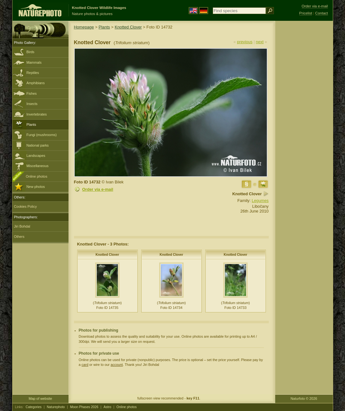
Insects (32, 104)
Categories (34, 407)
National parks (38, 145)
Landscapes (36, 155)
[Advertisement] (304, 123)
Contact (321, 13)
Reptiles (33, 73)
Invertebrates (37, 114)
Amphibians (36, 83)
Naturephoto (56, 407)
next (260, 41)
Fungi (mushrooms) (42, 135)
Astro (107, 407)
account (117, 365)
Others (19, 236)
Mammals (34, 62)
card (85, 365)
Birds (31, 52)
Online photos (36, 176)
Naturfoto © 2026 (304, 398)
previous (244, 41)
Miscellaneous (38, 166)
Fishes (32, 93)
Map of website (40, 398)
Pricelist (305, 13)
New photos (36, 187)
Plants (31, 124)
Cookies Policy (25, 206)
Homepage (84, 27)
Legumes (260, 200)
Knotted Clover (128, 27)
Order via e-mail (97, 189)
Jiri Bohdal (22, 226)
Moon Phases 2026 (84, 407)
